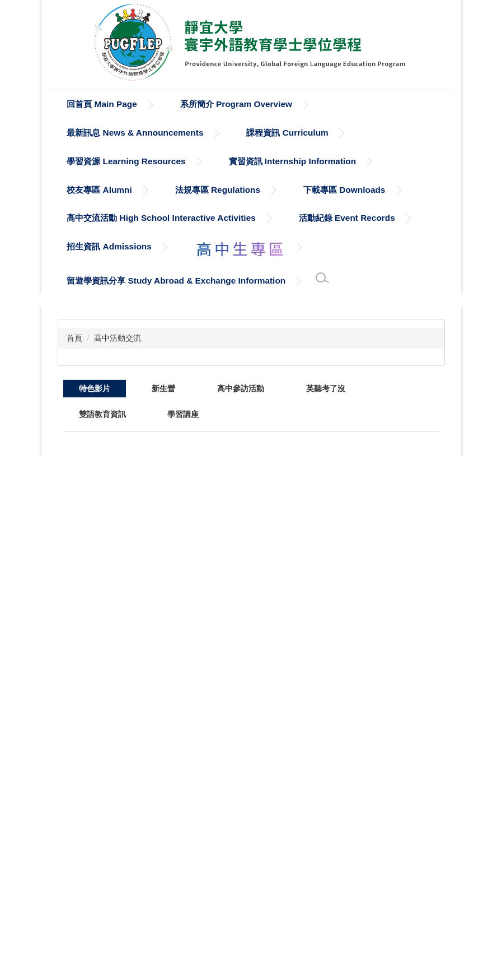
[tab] (94, 388)
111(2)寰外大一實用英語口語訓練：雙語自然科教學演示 (380, 513)
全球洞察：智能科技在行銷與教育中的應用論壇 (203, 464)
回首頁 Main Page (102, 104)
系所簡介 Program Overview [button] (236, 104)
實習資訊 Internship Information (292, 161)
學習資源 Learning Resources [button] (126, 161)
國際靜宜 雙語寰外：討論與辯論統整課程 (379, 642)
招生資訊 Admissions (109, 246)
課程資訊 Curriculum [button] (287, 132)
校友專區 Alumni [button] (99, 189)
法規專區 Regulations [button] (217, 189)
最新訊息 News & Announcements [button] (135, 132)
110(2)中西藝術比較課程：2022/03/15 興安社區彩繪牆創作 (380, 737)
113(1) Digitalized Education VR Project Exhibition (294, 509)
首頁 (74, 337)
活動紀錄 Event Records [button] (347, 218)
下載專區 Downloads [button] (344, 189)
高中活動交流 (117, 337)
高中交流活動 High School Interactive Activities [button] (161, 218)
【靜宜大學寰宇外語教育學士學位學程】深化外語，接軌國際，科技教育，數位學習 (115, 525)
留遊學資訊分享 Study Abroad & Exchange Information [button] (176, 280)
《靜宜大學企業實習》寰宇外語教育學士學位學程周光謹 (380, 844)
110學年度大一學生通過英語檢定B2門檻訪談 (206, 733)
